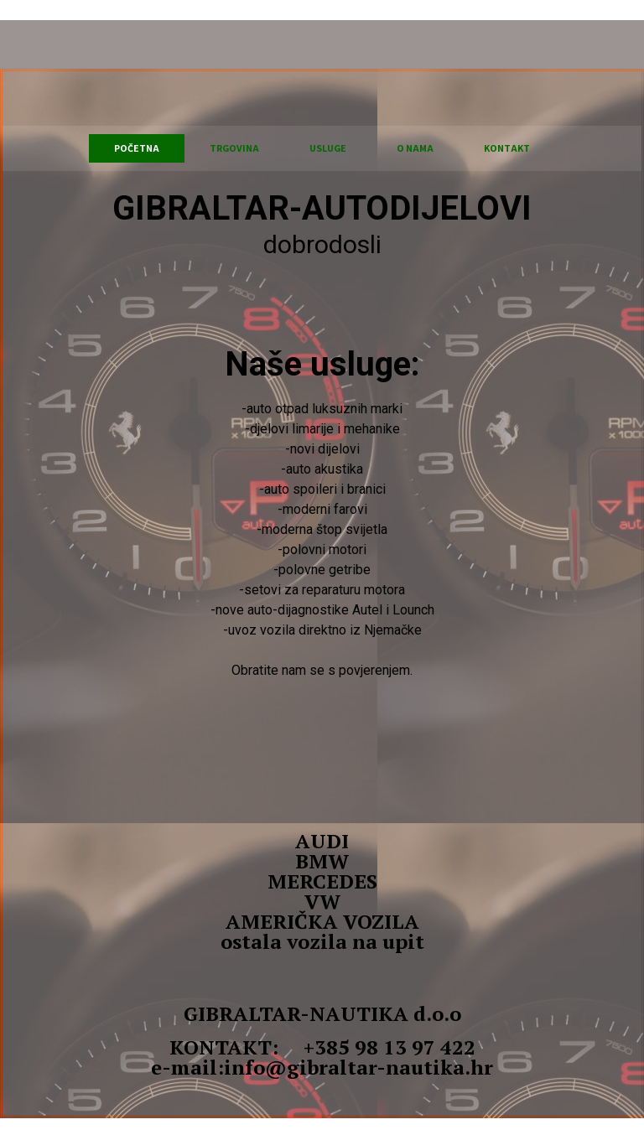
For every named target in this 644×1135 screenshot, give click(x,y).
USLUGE (327, 148)
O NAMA (415, 148)
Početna (136, 148)
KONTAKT (507, 148)
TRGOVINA (234, 148)
